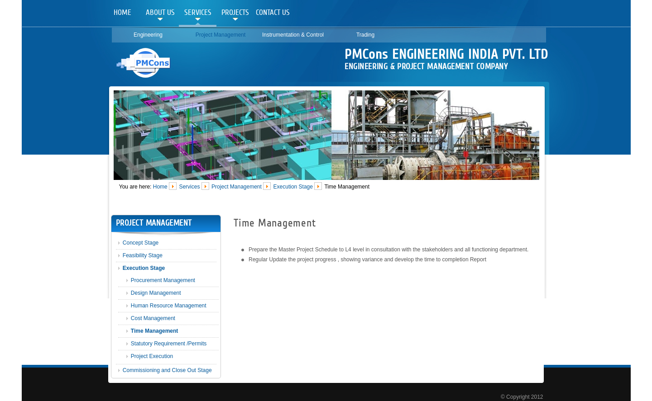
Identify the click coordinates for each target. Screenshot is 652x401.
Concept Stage (140, 243)
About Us (160, 12)
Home (122, 12)
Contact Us (273, 12)
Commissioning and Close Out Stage (167, 370)
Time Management (154, 331)
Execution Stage (293, 186)
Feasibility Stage (143, 255)
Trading (365, 35)
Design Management (156, 293)
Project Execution (152, 356)
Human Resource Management (168, 305)
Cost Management (153, 318)
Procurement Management (163, 280)
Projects (235, 12)
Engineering (148, 35)
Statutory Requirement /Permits (168, 343)
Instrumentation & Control (293, 35)
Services (197, 12)
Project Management (221, 35)
